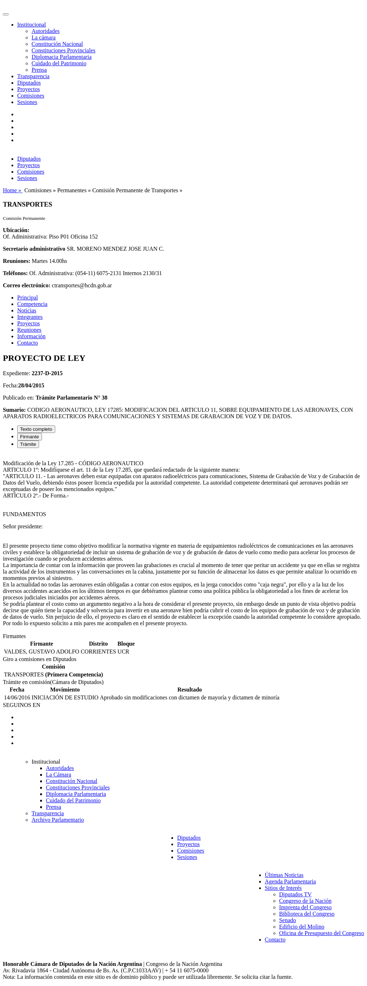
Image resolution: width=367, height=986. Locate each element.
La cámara (44, 37)
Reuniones (29, 330)
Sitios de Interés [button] (283, 888)
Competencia (32, 304)
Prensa (39, 70)
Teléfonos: (15, 273)
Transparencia (33, 76)
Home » (13, 190)
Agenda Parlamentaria (290, 881)
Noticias (26, 310)
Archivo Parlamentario (58, 820)
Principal (27, 297)
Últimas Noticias (284, 875)
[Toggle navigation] (6, 14)
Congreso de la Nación (305, 901)
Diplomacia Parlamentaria (61, 57)
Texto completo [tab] (36, 429)
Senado (287, 920)
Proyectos (28, 89)
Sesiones (27, 102)
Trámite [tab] (28, 444)
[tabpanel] (183, 543)
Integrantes (30, 317)
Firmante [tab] (29, 436)
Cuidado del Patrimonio (59, 63)
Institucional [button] (31, 25)
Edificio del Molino (301, 927)
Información (31, 336)
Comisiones (30, 96)
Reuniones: (16, 261)
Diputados (29, 83)
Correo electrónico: (27, 285)
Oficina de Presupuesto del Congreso (321, 933)
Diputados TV (295, 894)
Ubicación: (16, 230)
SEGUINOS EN (21, 705)
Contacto (27, 343)
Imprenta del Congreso (305, 907)
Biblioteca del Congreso (307, 914)
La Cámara (58, 775)
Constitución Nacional (57, 44)
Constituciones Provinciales (63, 50)
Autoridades (45, 31)
